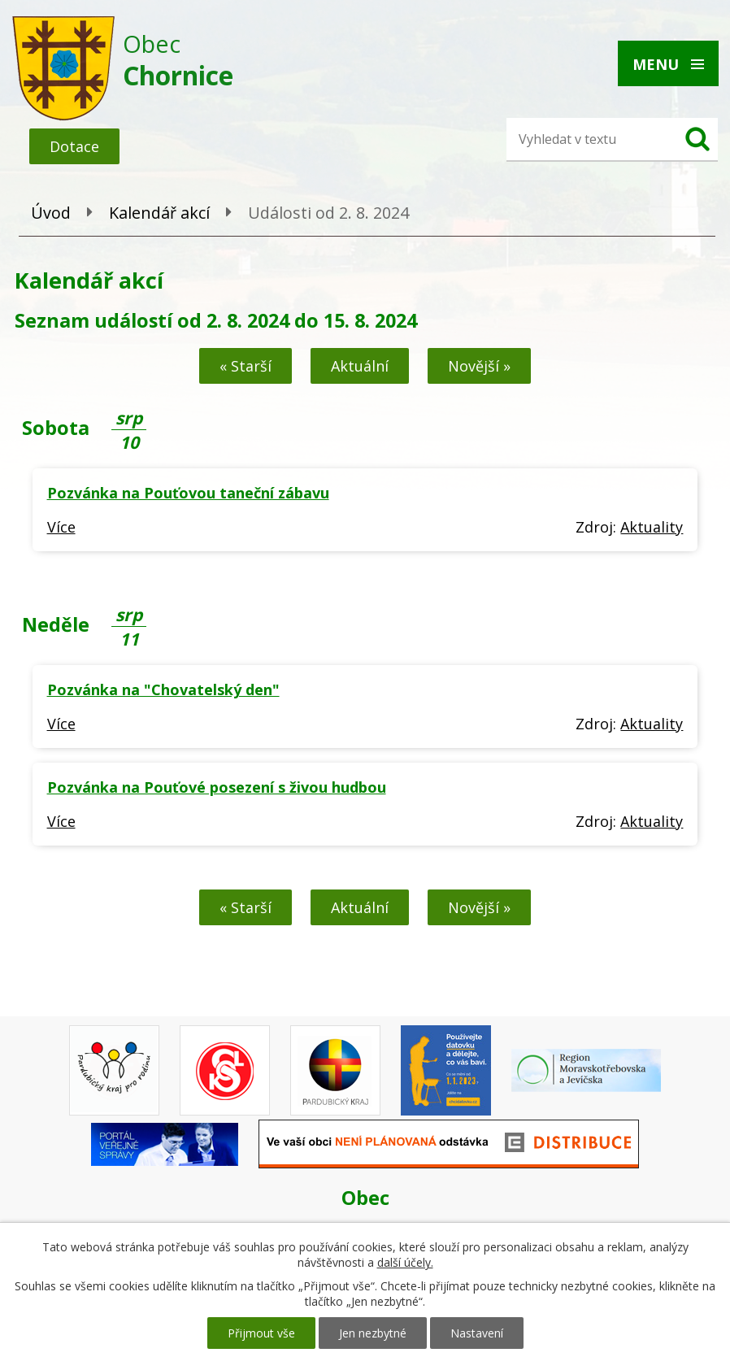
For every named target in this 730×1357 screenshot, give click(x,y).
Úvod (51, 213)
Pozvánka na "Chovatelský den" (163, 689)
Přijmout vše (261, 1333)
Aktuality (651, 527)
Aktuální (360, 366)
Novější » (479, 366)
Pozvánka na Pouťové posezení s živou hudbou (216, 787)
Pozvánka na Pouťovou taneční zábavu (188, 492)
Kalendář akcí (159, 213)
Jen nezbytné (372, 1333)
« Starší (245, 366)
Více (61, 527)
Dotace (74, 146)
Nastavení (476, 1333)
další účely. (405, 1262)
